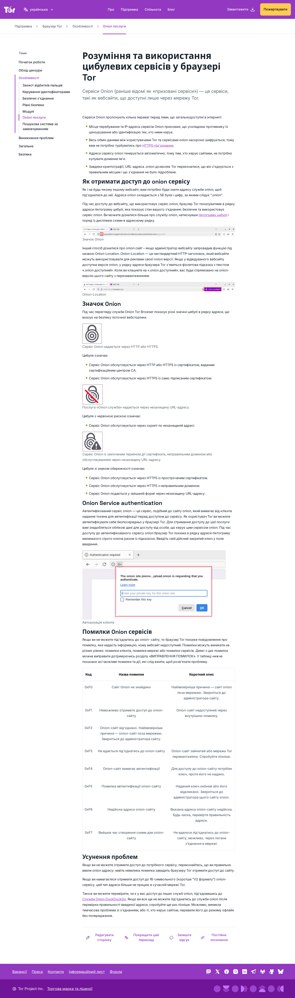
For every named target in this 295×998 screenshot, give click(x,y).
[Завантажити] (241, 9)
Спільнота (153, 9)
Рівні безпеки (33, 105)
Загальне (26, 146)
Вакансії (19, 972)
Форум (116, 972)
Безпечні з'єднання (38, 98)
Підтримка (129, 9)
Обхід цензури (30, 70)
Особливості (83, 26)
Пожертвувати (275, 9)
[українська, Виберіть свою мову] (39, 9)
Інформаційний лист (87, 972)
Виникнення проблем (36, 138)
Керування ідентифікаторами (46, 92)
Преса (37, 972)
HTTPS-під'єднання (157, 145)
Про (111, 9)
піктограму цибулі (213, 215)
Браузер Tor (52, 26)
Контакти (56, 972)
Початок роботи (32, 62)
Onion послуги (34, 117)
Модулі (28, 111)
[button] (101, 937)
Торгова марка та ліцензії (69, 989)
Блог (171, 9)
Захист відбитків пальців (42, 85)
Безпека (25, 154)
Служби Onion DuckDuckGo (104, 899)
